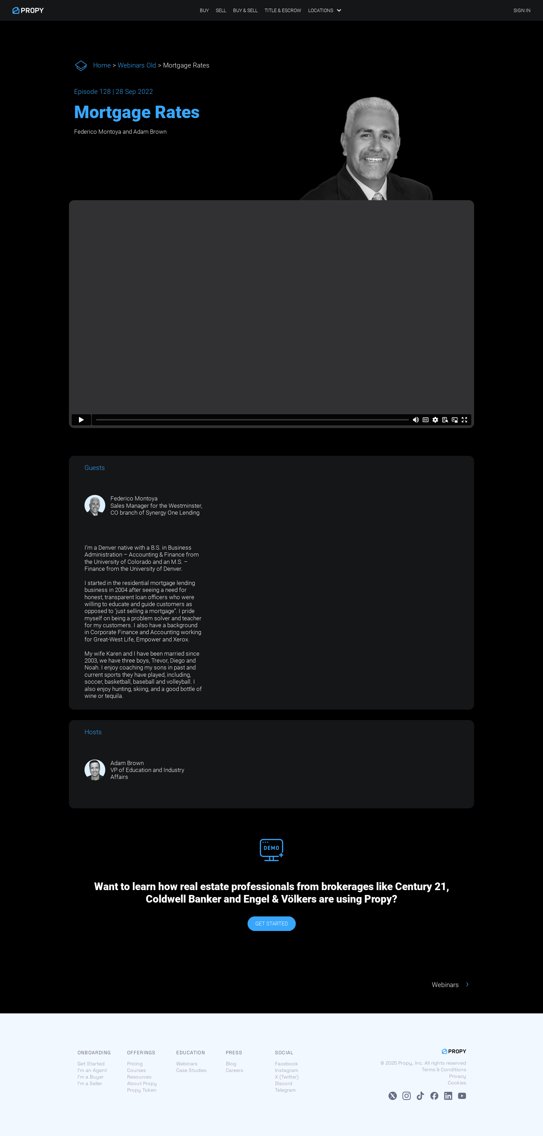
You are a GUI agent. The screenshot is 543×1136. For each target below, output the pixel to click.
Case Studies (191, 1070)
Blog (231, 1063)
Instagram (286, 1070)
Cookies (457, 1083)
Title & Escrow (283, 10)
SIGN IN (522, 10)
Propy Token (142, 1090)
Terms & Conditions (444, 1070)
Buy (204, 10)
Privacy (457, 1076)
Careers (234, 1070)
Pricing (135, 1063)
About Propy (142, 1083)
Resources (139, 1077)
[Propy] (28, 10)
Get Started (91, 1063)
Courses (136, 1070)
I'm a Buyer (91, 1077)
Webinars (186, 1063)
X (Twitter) (287, 1077)
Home (102, 65)
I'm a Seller (90, 1083)
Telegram (285, 1090)
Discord (283, 1083)
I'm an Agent (92, 1070)
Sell (221, 10)
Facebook (286, 1063)
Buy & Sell (245, 10)
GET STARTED (271, 924)
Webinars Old (137, 65)
